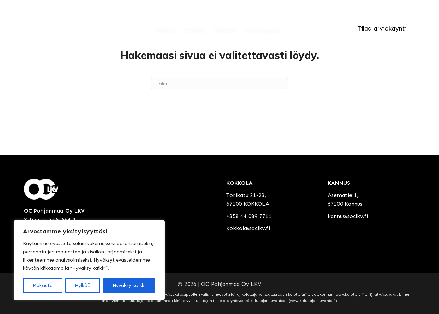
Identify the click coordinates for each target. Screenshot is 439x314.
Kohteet (195, 30)
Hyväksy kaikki (129, 285)
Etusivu (166, 30)
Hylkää (83, 285)
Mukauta (43, 285)
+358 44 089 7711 (249, 216)
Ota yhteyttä (262, 30)
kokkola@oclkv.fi (248, 228)
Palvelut (225, 30)
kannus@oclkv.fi (348, 216)
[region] (89, 260)
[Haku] (219, 83)
